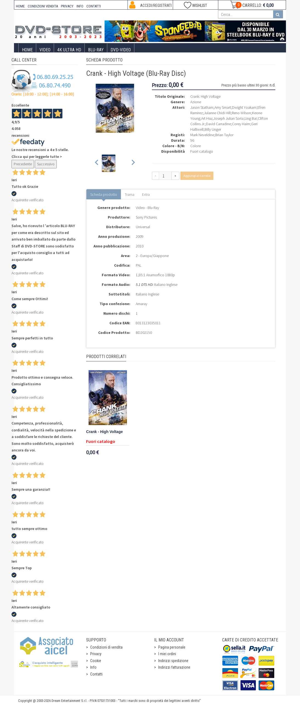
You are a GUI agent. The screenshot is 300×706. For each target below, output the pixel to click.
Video (44, 49)
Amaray (141, 303)
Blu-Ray (96, 49)
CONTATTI (93, 6)
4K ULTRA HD (69, 49)
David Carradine (218, 123)
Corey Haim (241, 123)
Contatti (96, 674)
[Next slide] (133, 163)
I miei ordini (167, 654)
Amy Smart (222, 107)
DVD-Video (121, 49)
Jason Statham (201, 107)
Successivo (46, 163)
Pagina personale (171, 647)
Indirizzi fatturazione (174, 667)
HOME (20, 6)
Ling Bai (251, 118)
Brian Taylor (224, 134)
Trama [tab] (129, 194)
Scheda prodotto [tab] (103, 194)
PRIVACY (67, 6)
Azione (195, 101)
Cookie (95, 660)
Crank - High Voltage (104, 432)
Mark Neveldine (202, 134)
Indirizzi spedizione (173, 660)
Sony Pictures (146, 217)
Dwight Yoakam (244, 107)
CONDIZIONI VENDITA (43, 6)
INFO (80, 6)
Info (93, 667)
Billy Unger (213, 129)
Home (27, 49)
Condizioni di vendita (106, 647)
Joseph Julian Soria (228, 118)
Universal (143, 226)
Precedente (23, 163)
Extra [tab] (146, 194)
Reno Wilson (241, 112)
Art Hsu (206, 118)
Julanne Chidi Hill (217, 112)
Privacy (95, 654)
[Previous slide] (97, 163)
